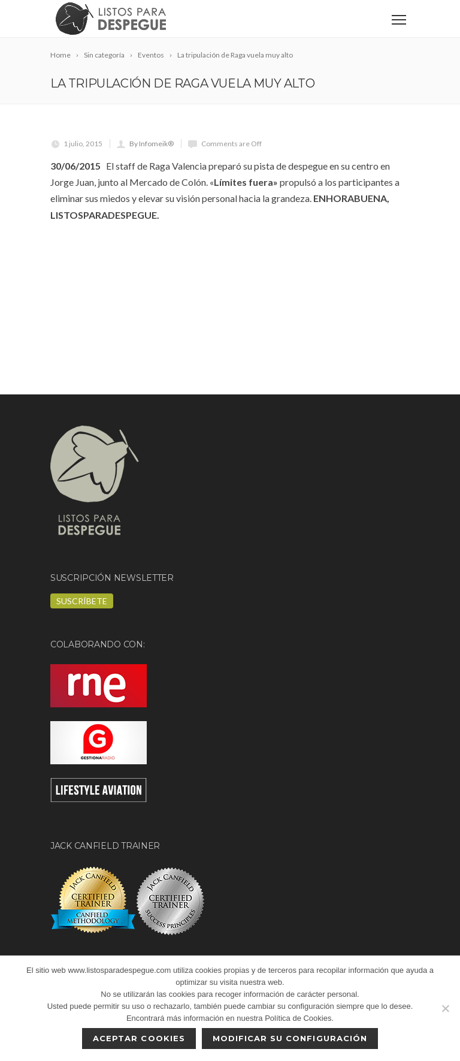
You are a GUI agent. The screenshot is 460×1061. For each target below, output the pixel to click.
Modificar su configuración (290, 1038)
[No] (445, 1008)
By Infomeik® (151, 143)
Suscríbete (81, 601)
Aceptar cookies (139, 1038)
